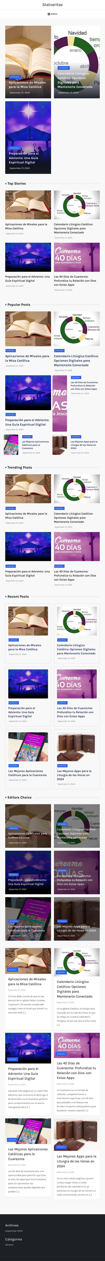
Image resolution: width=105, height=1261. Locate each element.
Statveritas (52, 4)
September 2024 (14, 1230)
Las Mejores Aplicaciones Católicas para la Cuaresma (35, 445)
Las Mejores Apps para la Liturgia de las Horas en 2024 (84, 445)
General (15, 77)
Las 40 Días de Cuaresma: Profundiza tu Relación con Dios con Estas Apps (75, 280)
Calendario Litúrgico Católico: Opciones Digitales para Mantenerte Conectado (73, 228)
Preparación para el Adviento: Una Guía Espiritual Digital (24, 158)
